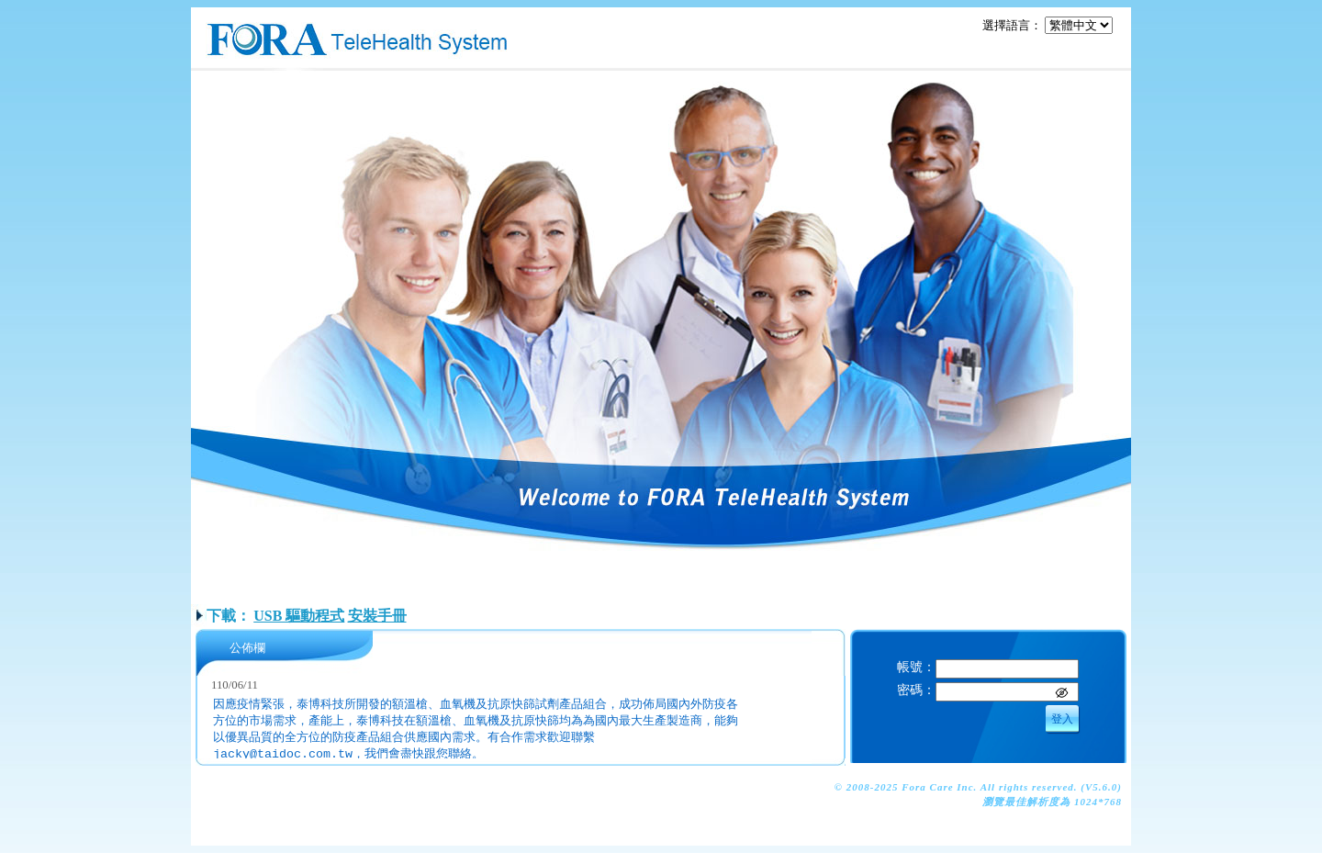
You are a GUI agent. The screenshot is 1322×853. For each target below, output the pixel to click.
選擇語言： (1012, 25)
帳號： (916, 666)
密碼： (916, 689)
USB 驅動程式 (298, 615)
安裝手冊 (377, 615)
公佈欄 (247, 648)
